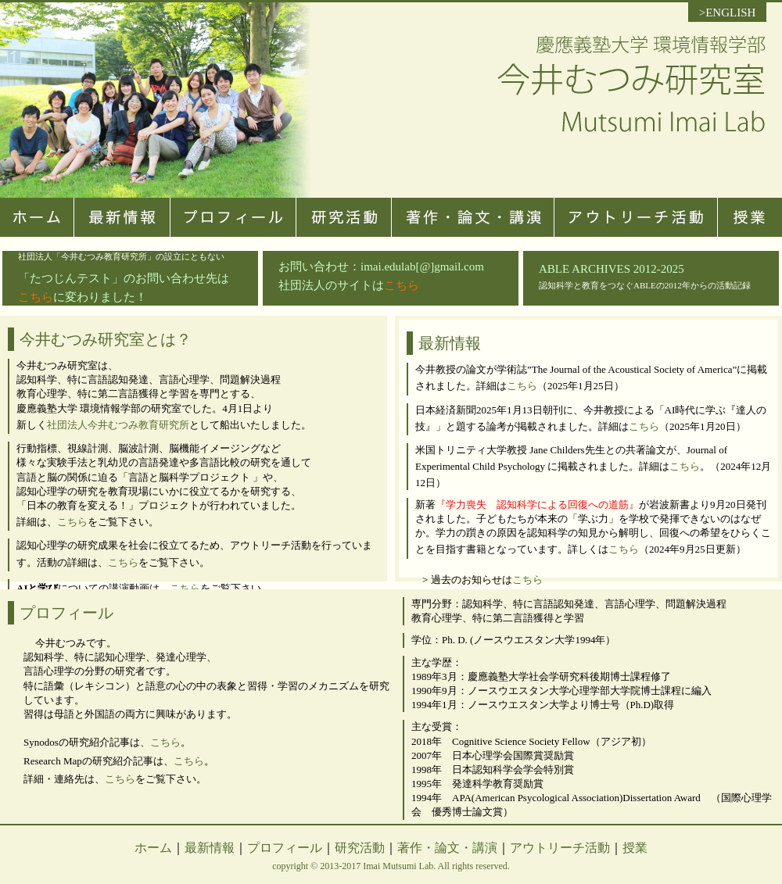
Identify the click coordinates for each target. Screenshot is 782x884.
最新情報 (210, 847)
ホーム (153, 847)
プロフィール (284, 847)
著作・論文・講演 (447, 847)
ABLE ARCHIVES (584, 269)
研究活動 (360, 847)
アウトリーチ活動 (560, 847)
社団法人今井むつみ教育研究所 (118, 425)
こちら (401, 285)
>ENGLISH (727, 12)
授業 (634, 847)
